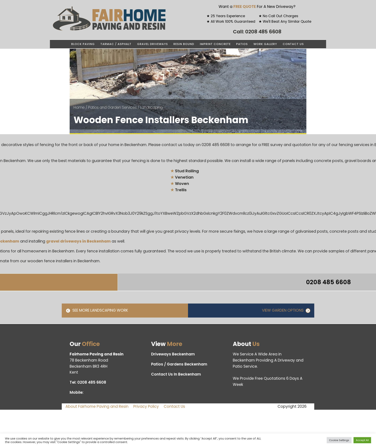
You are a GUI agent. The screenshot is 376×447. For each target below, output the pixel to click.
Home (79, 107)
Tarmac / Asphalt (115, 44)
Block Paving (83, 44)
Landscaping (151, 107)
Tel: (88, 383)
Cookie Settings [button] (339, 440)
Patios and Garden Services (112, 107)
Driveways (173, 354)
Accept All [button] (362, 440)
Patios (242, 44)
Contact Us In (176, 374)
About (96, 406)
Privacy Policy (146, 406)
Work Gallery (265, 44)
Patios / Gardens (179, 364)
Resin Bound (183, 44)
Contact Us (293, 44)
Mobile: (77, 392)
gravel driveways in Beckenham (78, 241)
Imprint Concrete (215, 44)
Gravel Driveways (152, 44)
